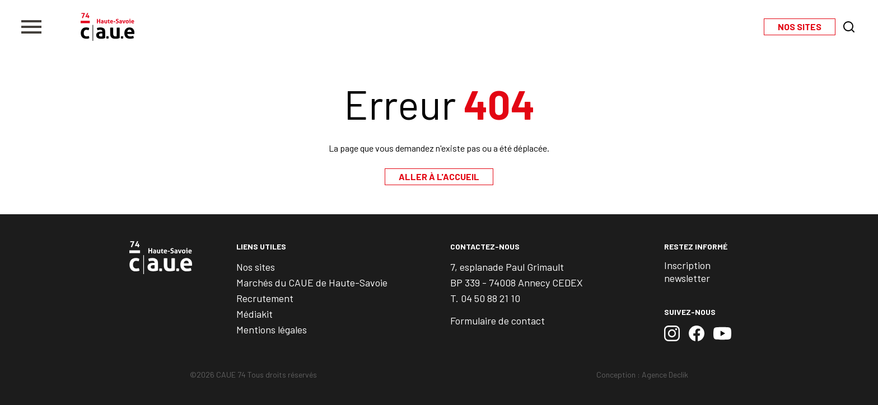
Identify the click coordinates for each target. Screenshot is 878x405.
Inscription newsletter (687, 271)
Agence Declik (665, 374)
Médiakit (254, 314)
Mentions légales (271, 329)
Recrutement (264, 298)
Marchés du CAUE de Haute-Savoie (311, 282)
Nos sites (255, 267)
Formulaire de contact (497, 320)
